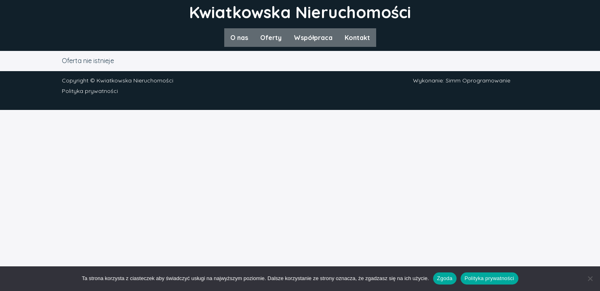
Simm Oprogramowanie (478, 80)
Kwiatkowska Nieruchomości (300, 12)
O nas (239, 38)
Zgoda (445, 278)
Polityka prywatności (90, 91)
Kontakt (357, 38)
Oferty (271, 38)
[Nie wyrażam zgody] (590, 278)
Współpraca (313, 38)
